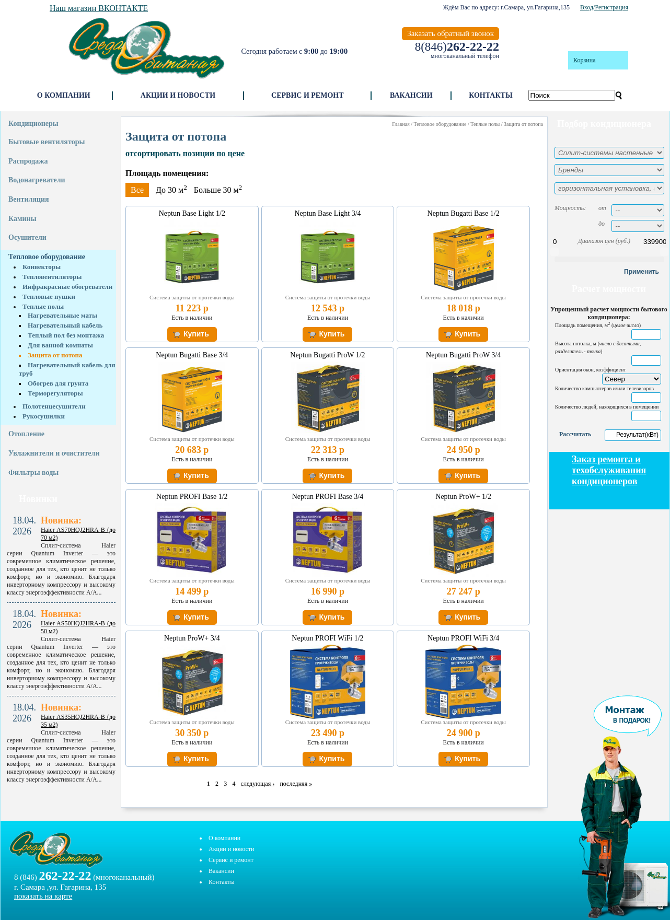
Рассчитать (575, 434)
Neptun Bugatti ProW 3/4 (463, 355)
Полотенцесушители (54, 406)
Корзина (584, 60)
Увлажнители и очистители (54, 453)
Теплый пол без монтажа (66, 335)
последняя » (296, 783)
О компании (63, 95)
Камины (22, 219)
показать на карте (43, 896)
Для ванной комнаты (60, 345)
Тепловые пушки (48, 296)
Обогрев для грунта (58, 383)
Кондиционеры (33, 123)
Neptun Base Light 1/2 (192, 213)
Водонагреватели (36, 180)
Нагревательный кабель (65, 325)
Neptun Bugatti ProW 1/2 (327, 355)
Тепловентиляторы (52, 277)
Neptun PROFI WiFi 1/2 (327, 638)
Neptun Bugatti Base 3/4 (192, 355)
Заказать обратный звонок (450, 33)
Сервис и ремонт (307, 95)
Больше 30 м (218, 189)
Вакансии (411, 95)
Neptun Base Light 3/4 (327, 213)
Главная (401, 124)
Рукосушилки (43, 416)
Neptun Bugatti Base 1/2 (464, 213)
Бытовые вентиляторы (46, 142)
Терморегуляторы (55, 393)
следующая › (258, 783)
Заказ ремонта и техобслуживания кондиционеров (609, 470)
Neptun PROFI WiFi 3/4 (463, 638)
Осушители (27, 237)
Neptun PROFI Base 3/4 (328, 496)
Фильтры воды (33, 472)
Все (137, 189)
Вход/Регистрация (604, 7)
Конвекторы (41, 267)
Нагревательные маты (62, 315)
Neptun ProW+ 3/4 (192, 638)
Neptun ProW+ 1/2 (463, 496)
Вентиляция (28, 199)
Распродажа (28, 161)
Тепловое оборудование (46, 257)
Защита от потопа (55, 355)
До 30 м (171, 189)
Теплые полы (43, 306)
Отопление (26, 434)
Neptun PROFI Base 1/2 (192, 496)
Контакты (491, 95)
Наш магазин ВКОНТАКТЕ (99, 8)
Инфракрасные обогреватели (67, 286)
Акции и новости (178, 95)
